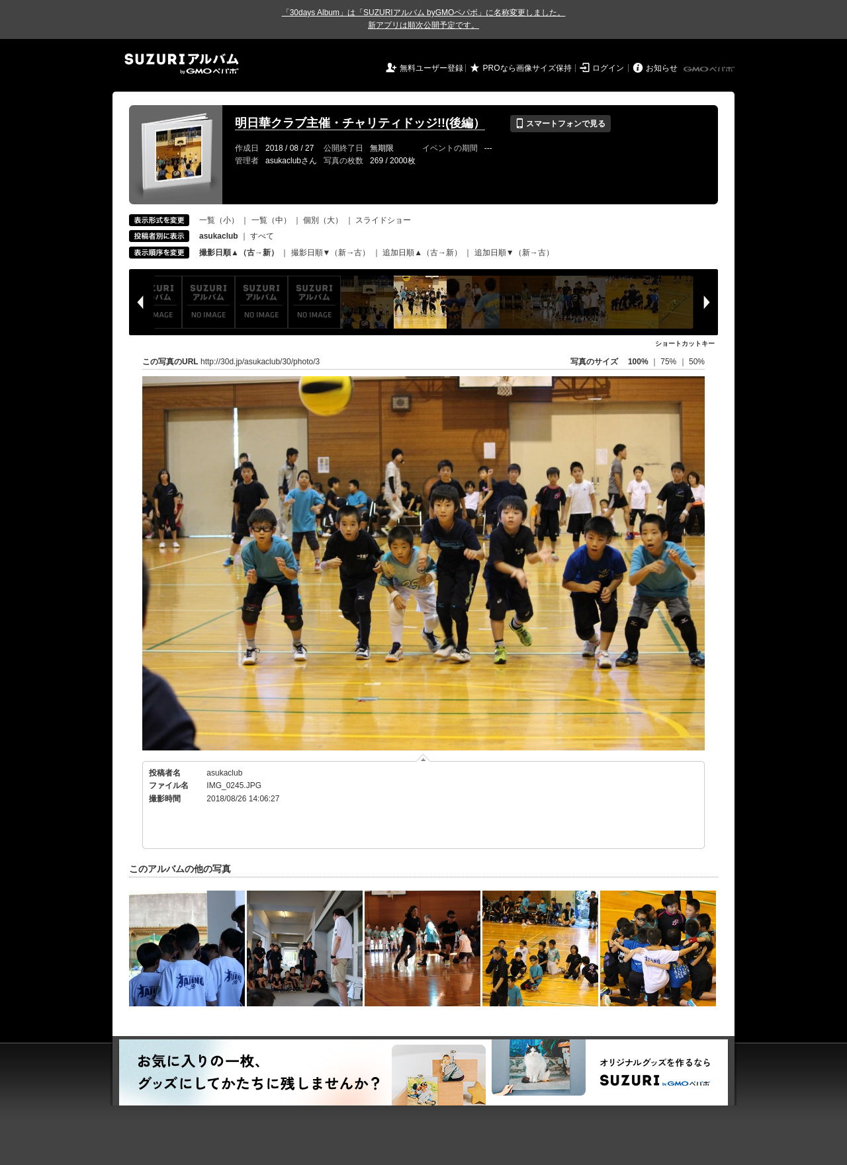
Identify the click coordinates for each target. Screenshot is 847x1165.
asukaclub (224, 773)
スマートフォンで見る (560, 123)
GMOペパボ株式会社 (710, 69)
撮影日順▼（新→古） (331, 252)
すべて (262, 236)
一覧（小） (219, 220)
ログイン (608, 68)
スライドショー (383, 220)
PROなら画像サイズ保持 (527, 68)
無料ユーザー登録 (431, 68)
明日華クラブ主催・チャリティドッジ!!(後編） (360, 123)
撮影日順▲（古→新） (239, 252)
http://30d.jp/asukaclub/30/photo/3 (260, 361)
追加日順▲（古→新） (422, 252)
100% (638, 361)
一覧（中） (271, 220)
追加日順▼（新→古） (514, 252)
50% (697, 361)
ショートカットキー (685, 343)
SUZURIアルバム (181, 64)
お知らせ (662, 68)
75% (669, 361)
